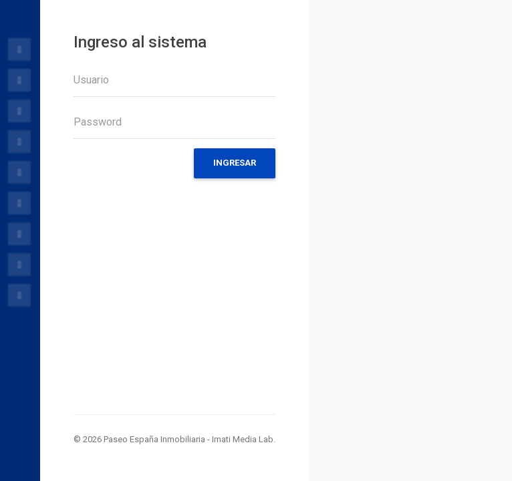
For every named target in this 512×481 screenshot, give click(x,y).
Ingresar (234, 163)
